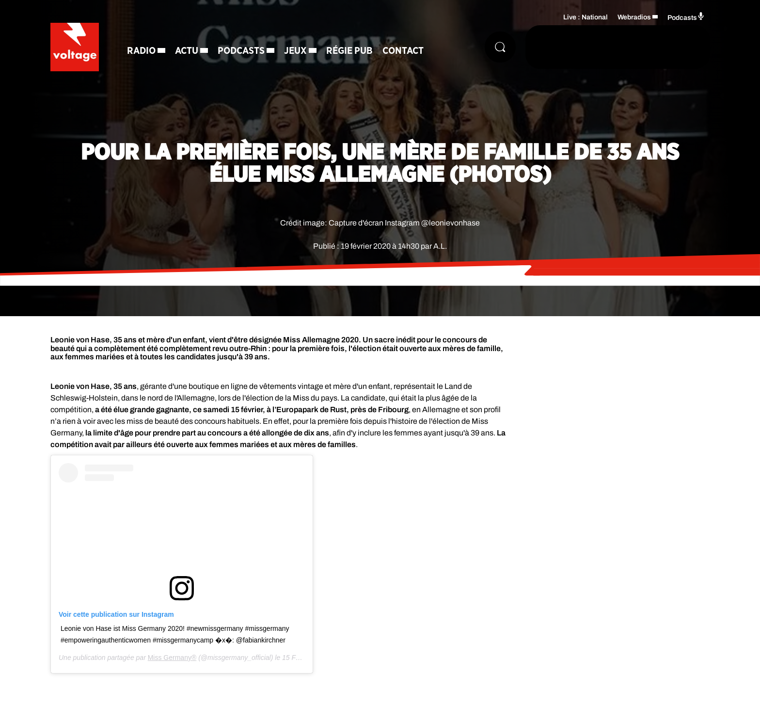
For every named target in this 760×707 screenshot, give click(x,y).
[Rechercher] (500, 47)
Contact (403, 51)
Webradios (634, 17)
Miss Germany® (172, 657)
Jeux (295, 51)
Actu (186, 51)
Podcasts (241, 51)
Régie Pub (349, 51)
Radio (141, 51)
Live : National (585, 17)
